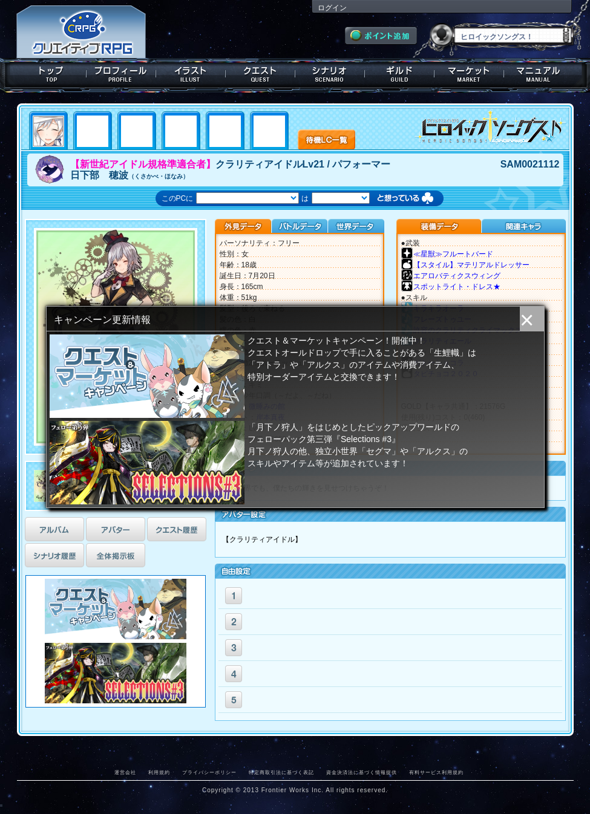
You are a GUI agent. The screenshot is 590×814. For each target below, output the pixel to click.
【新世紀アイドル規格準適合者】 (142, 164)
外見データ (243, 226)
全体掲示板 (115, 555)
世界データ (355, 226)
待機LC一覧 (326, 138)
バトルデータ (299, 226)
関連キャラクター (523, 226)
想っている (417, 199)
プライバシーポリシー (209, 772)
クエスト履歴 (176, 529)
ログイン (332, 8)
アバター (115, 529)
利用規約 (159, 772)
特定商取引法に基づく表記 (281, 772)
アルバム (54, 529)
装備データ (438, 226)
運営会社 (125, 772)
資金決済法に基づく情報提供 (361, 772)
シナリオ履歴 (54, 555)
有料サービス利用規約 (436, 772)
